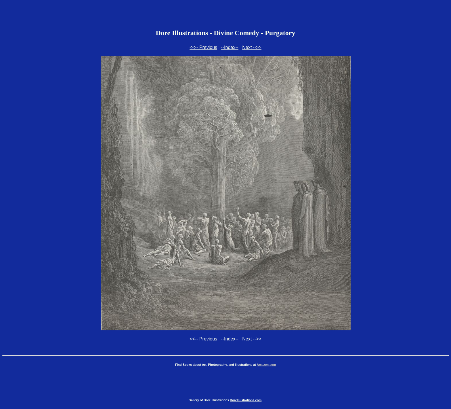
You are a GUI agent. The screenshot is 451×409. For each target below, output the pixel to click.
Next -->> (251, 47)
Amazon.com (266, 364)
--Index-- (229, 47)
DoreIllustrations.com (245, 400)
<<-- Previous (203, 47)
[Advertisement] (225, 15)
